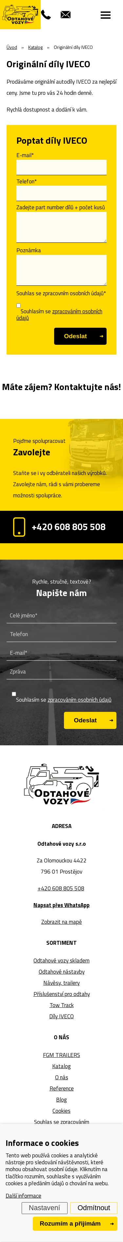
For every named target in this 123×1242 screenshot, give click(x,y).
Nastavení (44, 1208)
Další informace (23, 1195)
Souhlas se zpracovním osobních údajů (61, 293)
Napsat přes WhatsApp (61, 905)
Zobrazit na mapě (61, 922)
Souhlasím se (59, 314)
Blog (61, 1099)
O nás (61, 1077)
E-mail (25, 155)
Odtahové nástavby (62, 971)
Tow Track (62, 1005)
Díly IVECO (61, 1016)
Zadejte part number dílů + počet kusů (60, 207)
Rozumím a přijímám (70, 1223)
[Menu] (105, 15)
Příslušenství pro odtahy (61, 994)
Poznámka (28, 250)
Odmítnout (94, 1208)
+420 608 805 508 (59, 527)
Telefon (26, 181)
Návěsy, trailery (61, 983)
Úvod (12, 47)
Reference (62, 1088)
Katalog (61, 1066)
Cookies (61, 1111)
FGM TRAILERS (61, 1055)
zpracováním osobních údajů (59, 314)
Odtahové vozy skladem (61, 960)
